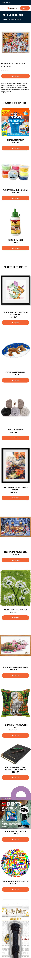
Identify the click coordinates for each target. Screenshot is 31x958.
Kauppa (24, 8)
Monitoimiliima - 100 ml (15, 240)
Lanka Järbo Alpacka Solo (15, 430)
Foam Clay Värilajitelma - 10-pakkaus (15, 190)
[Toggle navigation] (3, 8)
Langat (19, 19)
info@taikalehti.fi (6, 2)
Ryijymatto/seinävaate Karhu (15, 372)
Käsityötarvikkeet (9, 19)
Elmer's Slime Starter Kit (15, 140)
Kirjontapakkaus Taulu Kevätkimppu (15, 667)
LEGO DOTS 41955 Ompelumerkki (15, 831)
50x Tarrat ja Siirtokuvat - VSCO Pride (15, 881)
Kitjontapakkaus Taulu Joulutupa (15, 552)
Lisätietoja (15, 76)
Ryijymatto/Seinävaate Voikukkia (15, 610)
